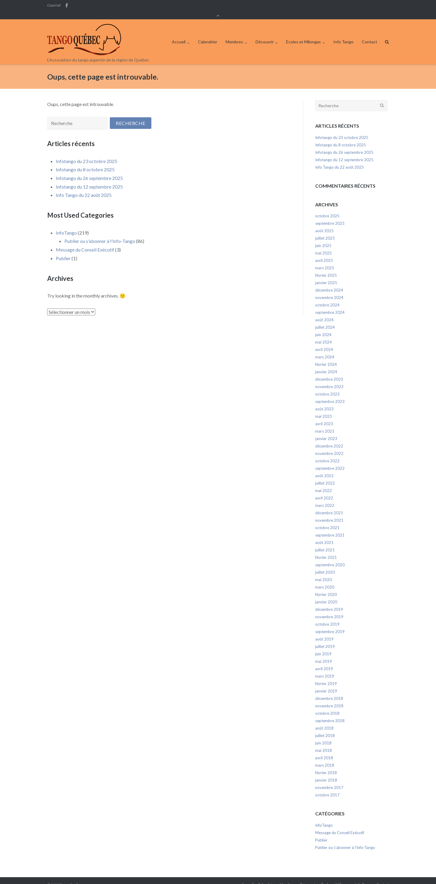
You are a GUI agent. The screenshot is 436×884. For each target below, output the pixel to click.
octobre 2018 (327, 705)
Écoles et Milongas (303, 33)
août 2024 (324, 311)
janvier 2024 (326, 363)
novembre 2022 (329, 445)
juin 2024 (323, 326)
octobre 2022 (327, 452)
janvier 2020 (326, 594)
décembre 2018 (329, 690)
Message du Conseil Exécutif (85, 241)
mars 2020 (324, 579)
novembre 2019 (329, 608)
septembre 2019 (330, 623)
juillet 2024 (325, 319)
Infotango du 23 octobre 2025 (86, 153)
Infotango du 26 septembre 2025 (89, 170)
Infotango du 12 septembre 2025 (89, 178)
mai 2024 (323, 334)
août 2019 (324, 631)
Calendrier (207, 33)
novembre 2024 (329, 289)
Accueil (179, 33)
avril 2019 (324, 660)
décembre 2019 (329, 601)
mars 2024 (324, 349)
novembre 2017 (329, 779)
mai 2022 (323, 482)
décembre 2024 (329, 282)
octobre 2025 (327, 207)
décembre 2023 (329, 371)
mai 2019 (323, 653)
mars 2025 (324, 259)
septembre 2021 (330, 527)
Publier (63, 250)
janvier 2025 (326, 274)
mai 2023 (323, 408)
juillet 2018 (325, 727)
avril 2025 (324, 252)
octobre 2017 (327, 787)
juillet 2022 (325, 475)
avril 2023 (324, 415)
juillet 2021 (325, 542)
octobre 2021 (327, 519)
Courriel (54, 5)
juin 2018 (323, 735)
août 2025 (324, 222)
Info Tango (343, 33)
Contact (369, 33)
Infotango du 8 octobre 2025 (85, 161)
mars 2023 (324, 423)
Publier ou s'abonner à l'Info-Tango (99, 233)
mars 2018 (324, 757)
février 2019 (326, 675)
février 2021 (326, 549)
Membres (234, 33)
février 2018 (326, 764)
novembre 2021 (329, 512)
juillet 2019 (325, 638)
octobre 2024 (327, 297)
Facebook (66, 5)
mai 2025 (323, 245)
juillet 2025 (325, 230)
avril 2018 (324, 749)
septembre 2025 (330, 215)
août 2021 (324, 534)
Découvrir (265, 33)
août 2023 (324, 400)
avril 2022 (324, 490)
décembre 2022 (329, 438)
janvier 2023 (326, 430)
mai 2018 (323, 742)
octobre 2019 (327, 616)
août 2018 (324, 720)
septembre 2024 (330, 304)
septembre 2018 (330, 712)
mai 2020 (323, 571)
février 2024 (326, 356)
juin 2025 (323, 237)
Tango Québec (71, 876)
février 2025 (326, 267)
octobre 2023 (327, 386)
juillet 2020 (325, 564)
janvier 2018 (326, 772)
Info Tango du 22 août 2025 (84, 187)
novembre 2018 (329, 697)
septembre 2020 (330, 556)
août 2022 (324, 467)
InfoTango (66, 224)
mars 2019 (324, 668)
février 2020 (326, 586)
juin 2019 (323, 645)
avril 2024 (324, 341)
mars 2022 (324, 497)
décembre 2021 (329, 504)
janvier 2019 (326, 683)
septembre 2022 (330, 460)
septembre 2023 (330, 393)
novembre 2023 (329, 378)
